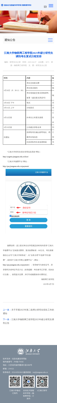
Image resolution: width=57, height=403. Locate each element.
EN (45, 6)
